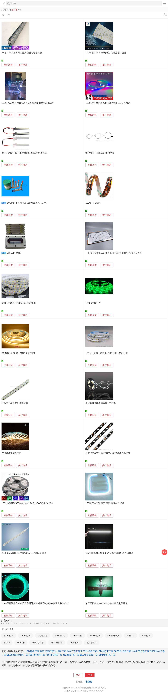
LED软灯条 (25, 635)
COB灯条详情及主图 (11, 453)
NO (37, 624)
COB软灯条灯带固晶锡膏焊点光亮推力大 (27, 203)
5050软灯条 (60, 635)
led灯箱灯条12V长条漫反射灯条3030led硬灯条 (24, 153)
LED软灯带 (74, 642)
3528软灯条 (95, 635)
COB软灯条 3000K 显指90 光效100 (18, 353)
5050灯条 (146, 635)
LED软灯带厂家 (105, 651)
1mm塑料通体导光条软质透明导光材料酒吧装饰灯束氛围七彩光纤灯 (35, 603)
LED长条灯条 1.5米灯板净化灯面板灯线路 (105, 52)
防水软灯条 (43, 635)
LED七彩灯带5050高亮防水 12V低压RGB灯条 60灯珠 (27, 503)
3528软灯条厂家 (71, 654)
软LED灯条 (8, 635)
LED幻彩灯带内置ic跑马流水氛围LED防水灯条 (107, 102)
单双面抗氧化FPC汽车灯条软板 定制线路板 (106, 603)
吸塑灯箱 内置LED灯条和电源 (99, 153)
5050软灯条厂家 (122, 651)
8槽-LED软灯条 (14, 253)
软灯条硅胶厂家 (54, 654)
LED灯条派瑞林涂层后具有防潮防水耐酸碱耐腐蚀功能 (28, 102)
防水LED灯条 (56, 642)
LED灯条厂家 (32, 651)
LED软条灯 (77, 635)
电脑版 (89, 681)
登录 (78, 675)
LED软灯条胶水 (92, 203)
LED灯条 (21, 642)
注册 (90, 675)
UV (54, 624)
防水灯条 (130, 635)
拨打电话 (22, 65)
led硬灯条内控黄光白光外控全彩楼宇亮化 (22, 52)
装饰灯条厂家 (47, 651)
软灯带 (7, 642)
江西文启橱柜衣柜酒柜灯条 (15, 403)
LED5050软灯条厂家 (17, 654)
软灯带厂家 (60, 651)
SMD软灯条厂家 (107, 654)
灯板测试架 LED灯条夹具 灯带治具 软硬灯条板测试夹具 (113, 253)
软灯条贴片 (92, 642)
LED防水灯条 (38, 642)
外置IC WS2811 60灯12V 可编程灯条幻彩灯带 (107, 453)
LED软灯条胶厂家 (89, 654)
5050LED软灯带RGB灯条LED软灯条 (19, 303)
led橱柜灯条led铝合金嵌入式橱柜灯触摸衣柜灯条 (109, 553)
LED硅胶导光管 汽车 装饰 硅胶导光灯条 (104, 503)
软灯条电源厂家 (37, 654)
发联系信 (8, 65)
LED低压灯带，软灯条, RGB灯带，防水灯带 (106, 353)
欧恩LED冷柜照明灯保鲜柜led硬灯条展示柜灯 (24, 553)
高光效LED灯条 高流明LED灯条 (100, 403)
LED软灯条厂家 (89, 651)
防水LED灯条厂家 (140, 651)
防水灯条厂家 (74, 651)
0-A (2, 624)
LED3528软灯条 (93, 303)
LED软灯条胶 (113, 635)
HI (23, 624)
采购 (164, 552)
